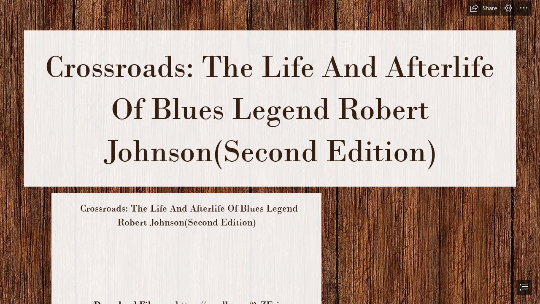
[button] (483, 8)
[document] (270, 152)
